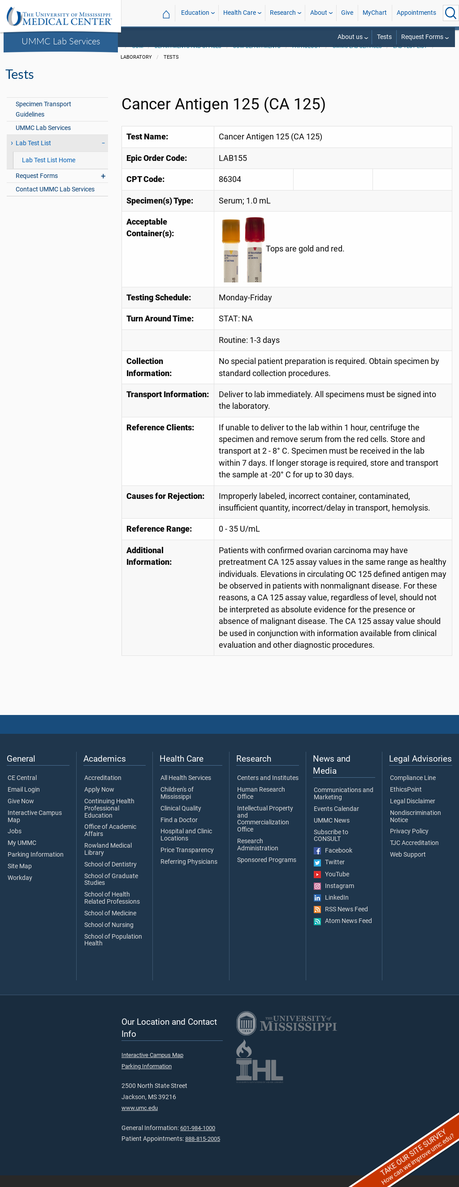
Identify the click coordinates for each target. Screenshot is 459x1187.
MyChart (375, 13)
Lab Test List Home (48, 172)
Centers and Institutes (268, 789)
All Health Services (185, 789)
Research (283, 13)
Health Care (239, 13)
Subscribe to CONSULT (331, 847)
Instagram (334, 897)
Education (195, 13)
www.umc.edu (139, 1119)
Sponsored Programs (266, 871)
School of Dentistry (110, 876)
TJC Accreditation (414, 854)
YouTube (331, 886)
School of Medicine (110, 925)
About (318, 13)
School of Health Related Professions (112, 910)
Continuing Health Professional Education (109, 820)
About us (350, 37)
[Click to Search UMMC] (451, 13)
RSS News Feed (341, 921)
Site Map (20, 878)
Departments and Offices (188, 58)
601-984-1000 (197, 1139)
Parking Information (36, 866)
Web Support (408, 866)
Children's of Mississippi (177, 805)
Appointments (416, 13)
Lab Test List (410, 58)
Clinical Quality (180, 820)
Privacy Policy (409, 843)
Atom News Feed (343, 932)
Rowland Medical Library (108, 861)
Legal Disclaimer (412, 813)
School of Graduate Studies (111, 891)
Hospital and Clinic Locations (186, 847)
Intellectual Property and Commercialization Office (265, 831)
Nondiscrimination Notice (415, 828)
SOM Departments (257, 58)
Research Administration (257, 856)
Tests (384, 37)
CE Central (22, 789)
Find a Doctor (179, 832)
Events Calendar (336, 820)
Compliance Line (413, 789)
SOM (137, 58)
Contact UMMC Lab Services (55, 201)
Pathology (306, 58)
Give (347, 13)
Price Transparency (187, 862)
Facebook (333, 862)
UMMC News (332, 832)
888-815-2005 (202, 1150)
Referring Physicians (188, 873)
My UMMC (22, 854)
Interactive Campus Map (35, 828)
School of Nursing (109, 936)
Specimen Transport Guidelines (43, 121)
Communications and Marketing (343, 805)
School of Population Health (113, 952)
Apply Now (99, 801)
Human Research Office (261, 805)
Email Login (24, 801)
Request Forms (422, 37)
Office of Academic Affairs (110, 842)
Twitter (329, 874)
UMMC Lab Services (61, 41)
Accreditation (102, 789)
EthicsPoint (406, 801)
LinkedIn (331, 909)
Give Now (21, 813)
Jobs (15, 843)
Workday (20, 889)
